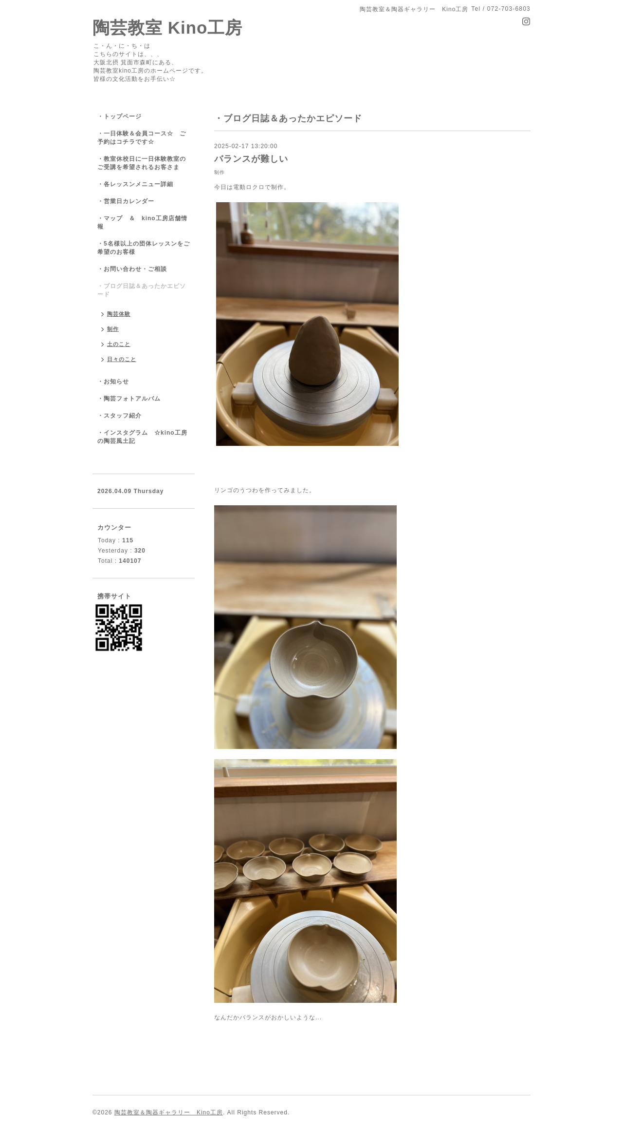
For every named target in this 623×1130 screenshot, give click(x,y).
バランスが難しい (251, 159)
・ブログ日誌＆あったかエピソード (141, 290)
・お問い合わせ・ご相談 (132, 269)
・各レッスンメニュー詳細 (135, 184)
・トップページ (119, 116)
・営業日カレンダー (125, 201)
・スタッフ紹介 (119, 415)
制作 (219, 172)
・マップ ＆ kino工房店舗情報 (142, 222)
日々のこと (121, 359)
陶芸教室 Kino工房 (167, 27)
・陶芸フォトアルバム (129, 398)
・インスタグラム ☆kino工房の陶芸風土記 (142, 436)
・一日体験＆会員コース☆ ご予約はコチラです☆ (141, 137)
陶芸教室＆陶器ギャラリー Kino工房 (168, 1112)
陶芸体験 (118, 314)
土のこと (118, 344)
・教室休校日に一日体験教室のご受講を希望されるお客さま (141, 163)
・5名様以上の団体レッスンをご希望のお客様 (143, 247)
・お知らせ (113, 381)
